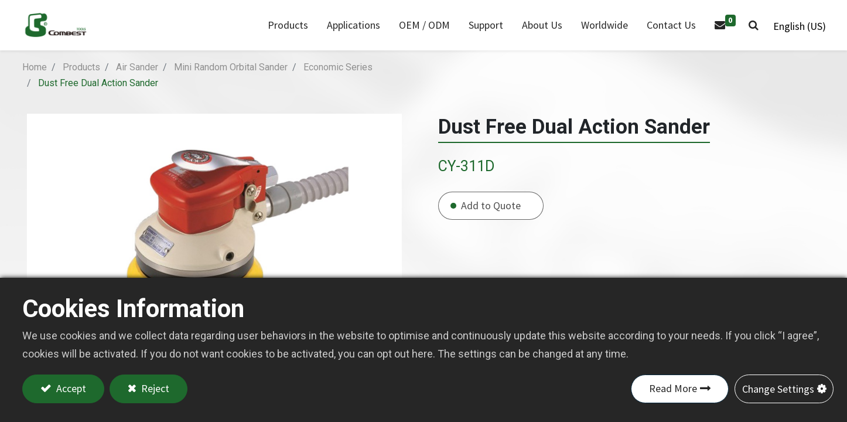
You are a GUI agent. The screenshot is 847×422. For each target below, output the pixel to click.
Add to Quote (491, 217)
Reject (154, 389)
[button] (749, 31)
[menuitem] (349, 31)
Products (81, 79)
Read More (673, 389)
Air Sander (137, 79)
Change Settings (778, 389)
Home (34, 79)
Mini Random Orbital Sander (231, 79)
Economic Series (338, 79)
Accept (70, 389)
